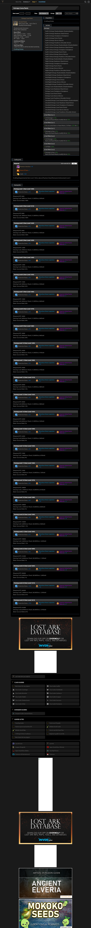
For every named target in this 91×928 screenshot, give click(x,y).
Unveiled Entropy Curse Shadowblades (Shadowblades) (61, 100)
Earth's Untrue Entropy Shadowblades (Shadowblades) (61, 45)
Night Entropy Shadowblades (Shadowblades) (59, 59)
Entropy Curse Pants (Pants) (53, 93)
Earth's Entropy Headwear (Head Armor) (57, 33)
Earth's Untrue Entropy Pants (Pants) (56, 52)
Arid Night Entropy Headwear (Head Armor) (58, 75)
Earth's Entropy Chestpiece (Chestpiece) (57, 36)
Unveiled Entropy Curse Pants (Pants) (56, 107)
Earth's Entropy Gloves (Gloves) (54, 40)
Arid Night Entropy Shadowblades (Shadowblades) (60, 73)
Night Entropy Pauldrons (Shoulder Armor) (58, 70)
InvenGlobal (42, 2)
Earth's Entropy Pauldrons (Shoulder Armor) (58, 43)
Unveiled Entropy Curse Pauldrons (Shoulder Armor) (60, 112)
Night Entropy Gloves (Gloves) (54, 68)
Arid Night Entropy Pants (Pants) (54, 80)
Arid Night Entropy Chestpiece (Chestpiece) (58, 77)
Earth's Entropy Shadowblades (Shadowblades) (59, 31)
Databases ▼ (26, 2)
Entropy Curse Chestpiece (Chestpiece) (56, 91)
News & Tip (18, 2)
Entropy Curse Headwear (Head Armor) (56, 89)
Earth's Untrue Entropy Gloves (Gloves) (56, 54)
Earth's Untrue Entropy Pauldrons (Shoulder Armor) (60, 56)
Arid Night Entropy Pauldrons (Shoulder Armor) (59, 84)
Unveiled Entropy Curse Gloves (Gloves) (57, 110)
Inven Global (9, 2)
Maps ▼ (34, 2)
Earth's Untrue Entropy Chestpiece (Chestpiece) (59, 50)
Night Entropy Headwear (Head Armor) (56, 61)
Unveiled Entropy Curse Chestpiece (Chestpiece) (59, 105)
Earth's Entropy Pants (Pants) (53, 38)
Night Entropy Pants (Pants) (53, 66)
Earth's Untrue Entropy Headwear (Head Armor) (59, 47)
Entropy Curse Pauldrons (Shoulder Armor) (57, 98)
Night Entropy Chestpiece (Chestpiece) (56, 63)
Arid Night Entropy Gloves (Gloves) (55, 82)
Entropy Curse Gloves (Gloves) (54, 96)
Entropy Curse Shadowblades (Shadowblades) (59, 86)
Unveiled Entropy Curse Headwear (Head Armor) (59, 103)
